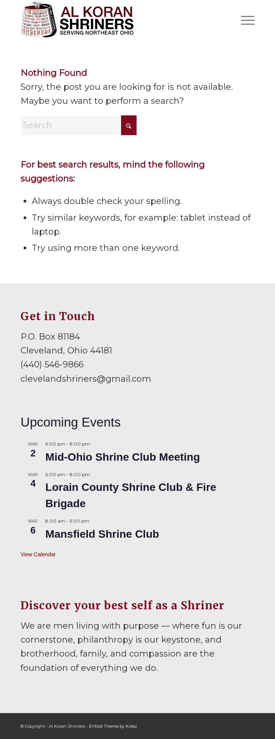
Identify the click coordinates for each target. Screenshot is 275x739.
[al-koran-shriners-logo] (113, 19)
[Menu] (244, 19)
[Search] (78, 125)
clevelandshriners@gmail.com (85, 379)
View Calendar (38, 554)
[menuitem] (244, 19)
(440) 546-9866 (52, 364)
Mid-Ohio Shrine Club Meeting (122, 457)
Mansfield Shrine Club (102, 534)
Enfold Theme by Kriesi (113, 726)
